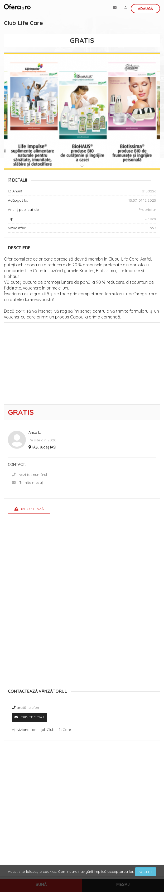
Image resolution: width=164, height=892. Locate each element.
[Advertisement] (82, 365)
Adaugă (145, 8)
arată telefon (28, 707)
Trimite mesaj (31, 482)
